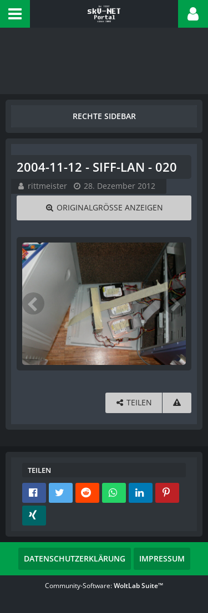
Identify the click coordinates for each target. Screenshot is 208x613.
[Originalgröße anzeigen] (104, 207)
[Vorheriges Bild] (33, 303)
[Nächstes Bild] (175, 303)
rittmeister (47, 186)
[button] (15, 14)
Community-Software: (104, 585)
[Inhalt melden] (177, 403)
